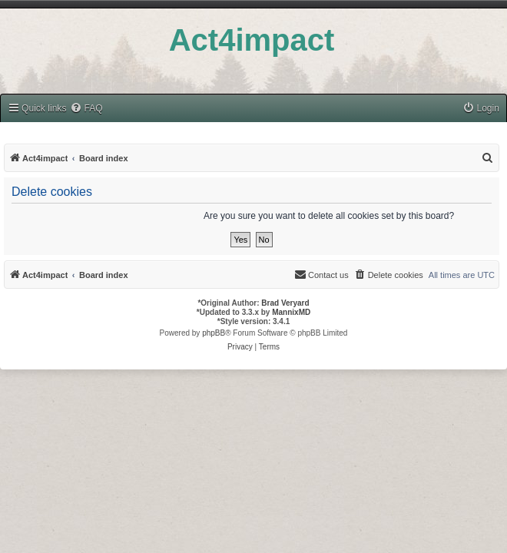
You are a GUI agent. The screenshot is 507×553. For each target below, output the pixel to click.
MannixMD (291, 312)
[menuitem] (86, 108)
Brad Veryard (285, 303)
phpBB (213, 333)
